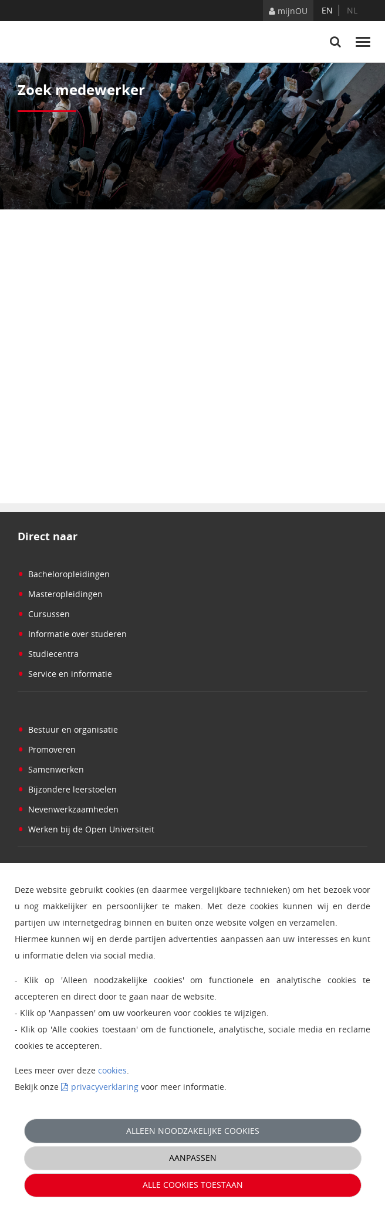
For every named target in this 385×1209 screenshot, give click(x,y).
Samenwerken (51, 769)
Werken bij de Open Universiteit (86, 829)
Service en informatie (65, 673)
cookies (112, 1070)
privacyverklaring (105, 1086)
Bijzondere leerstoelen (67, 789)
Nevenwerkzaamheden (68, 809)
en (327, 10)
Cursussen (44, 613)
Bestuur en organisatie (68, 729)
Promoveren (47, 749)
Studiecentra (48, 653)
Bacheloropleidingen (64, 574)
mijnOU (288, 10)
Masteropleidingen (60, 594)
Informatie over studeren (72, 633)
